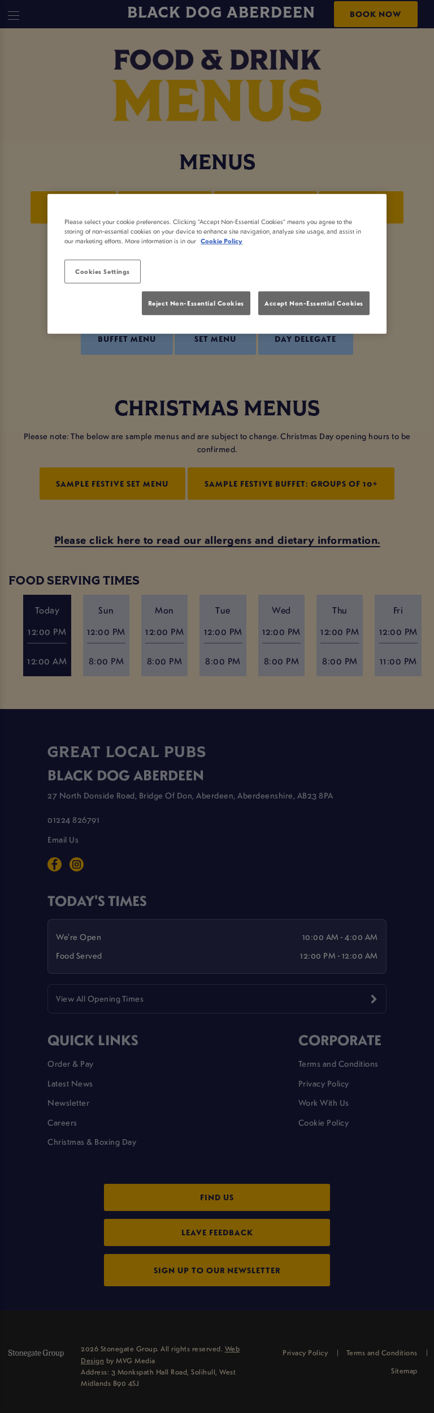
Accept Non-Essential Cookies (313, 303)
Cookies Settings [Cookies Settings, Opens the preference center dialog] (102, 271)
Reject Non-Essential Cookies (196, 303)
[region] (217, 264)
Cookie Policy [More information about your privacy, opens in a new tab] (221, 240)
